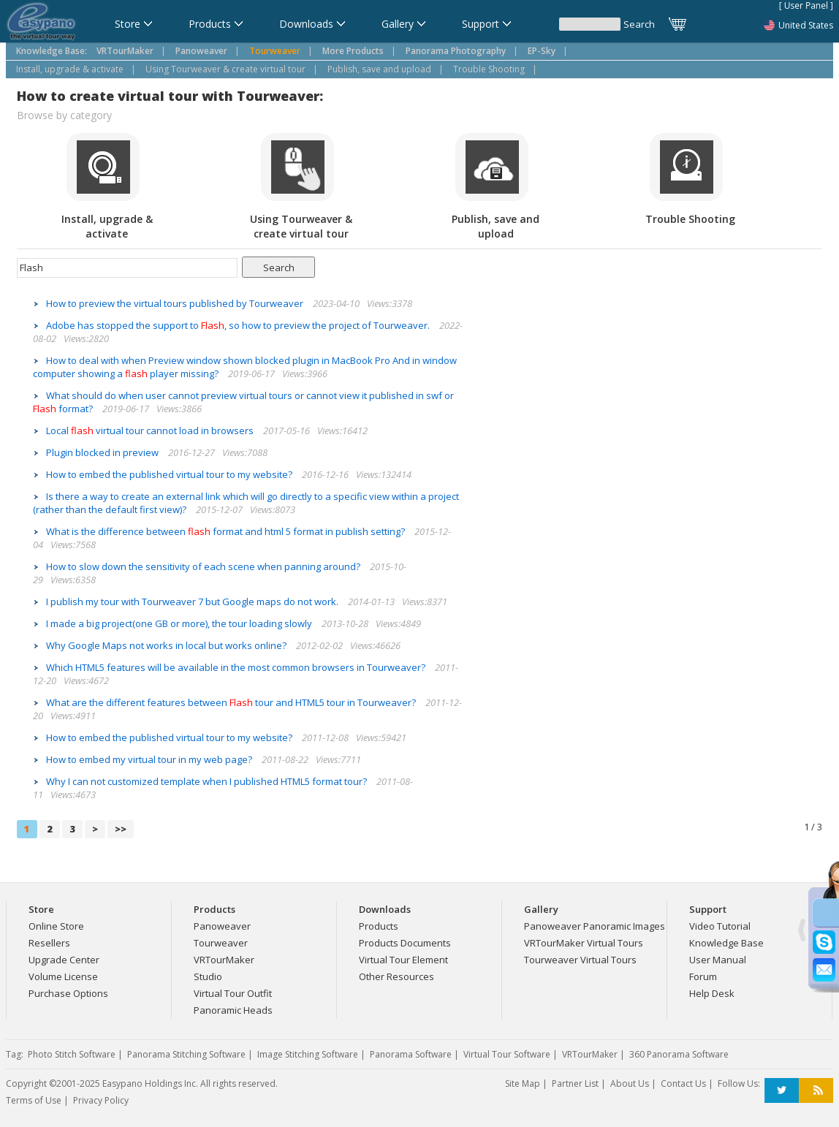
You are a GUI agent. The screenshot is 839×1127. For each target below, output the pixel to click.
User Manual (717, 959)
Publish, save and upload (379, 69)
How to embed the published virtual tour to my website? (170, 474)
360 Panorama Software (679, 1054)
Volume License (63, 976)
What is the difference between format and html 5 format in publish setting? (226, 531)
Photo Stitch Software (71, 1054)
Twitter (781, 1091)
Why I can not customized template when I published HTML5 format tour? (207, 781)
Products (378, 926)
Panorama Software (411, 1054)
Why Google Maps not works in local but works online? (167, 645)
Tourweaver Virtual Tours (580, 959)
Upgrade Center (64, 959)
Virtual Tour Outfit (233, 993)
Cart (678, 24)
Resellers (49, 942)
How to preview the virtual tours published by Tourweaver (175, 303)
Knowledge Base (726, 942)
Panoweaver (222, 926)
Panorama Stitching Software (186, 1054)
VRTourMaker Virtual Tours (583, 942)
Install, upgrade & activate (70, 69)
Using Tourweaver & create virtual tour (225, 69)
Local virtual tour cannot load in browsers (151, 430)
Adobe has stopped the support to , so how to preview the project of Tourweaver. (239, 325)
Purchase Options (68, 993)
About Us (629, 1083)
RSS (816, 1091)
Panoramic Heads (233, 1010)
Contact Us (683, 1083)
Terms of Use (33, 1100)
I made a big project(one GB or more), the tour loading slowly (180, 623)
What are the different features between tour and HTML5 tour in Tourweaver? (232, 702)
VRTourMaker (224, 959)
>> (120, 828)
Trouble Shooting (489, 69)
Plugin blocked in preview (103, 452)
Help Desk (711, 993)
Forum (703, 976)
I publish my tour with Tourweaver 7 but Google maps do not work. (193, 601)
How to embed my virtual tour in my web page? (150, 759)
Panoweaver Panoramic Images (594, 926)
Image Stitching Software (307, 1054)
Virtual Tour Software (506, 1054)
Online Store (56, 926)
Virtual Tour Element (403, 959)
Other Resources (396, 976)
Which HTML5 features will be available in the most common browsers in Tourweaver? (237, 667)
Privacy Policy (101, 1100)
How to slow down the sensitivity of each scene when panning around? (204, 566)
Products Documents (405, 942)
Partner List (575, 1083)
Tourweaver (221, 942)
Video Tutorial (720, 926)
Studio (208, 976)
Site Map (522, 1083)
